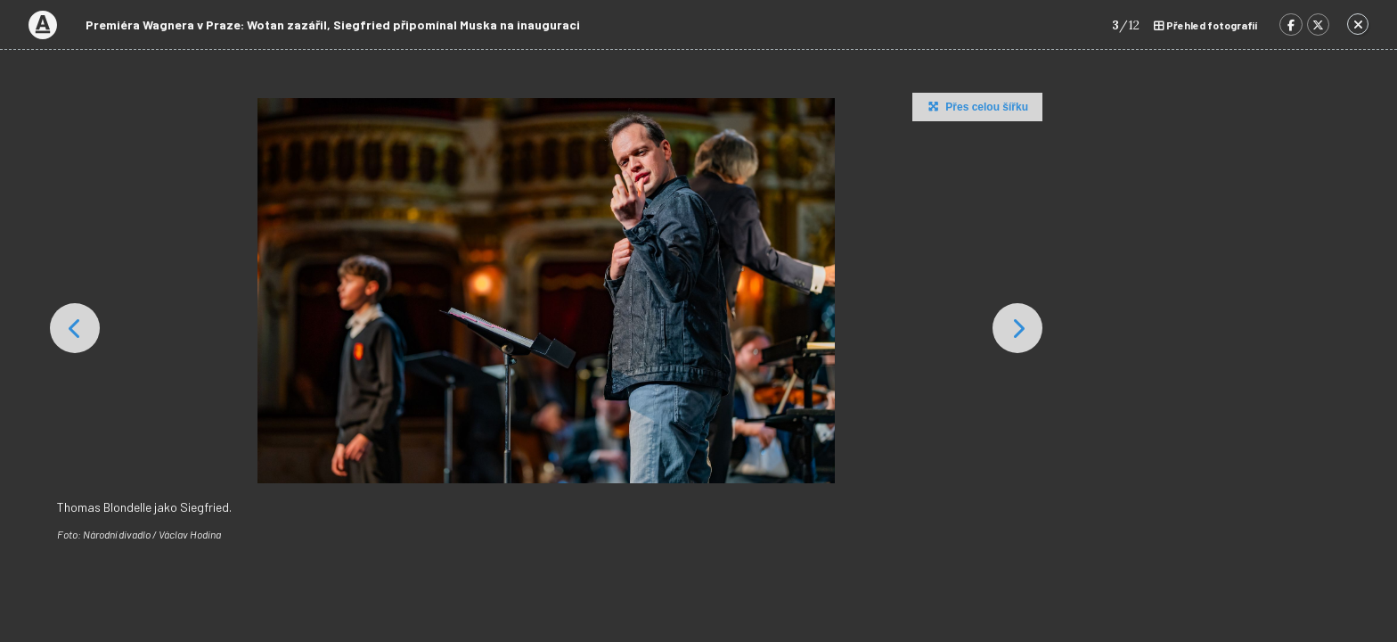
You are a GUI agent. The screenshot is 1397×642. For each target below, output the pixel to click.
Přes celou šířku (976, 106)
